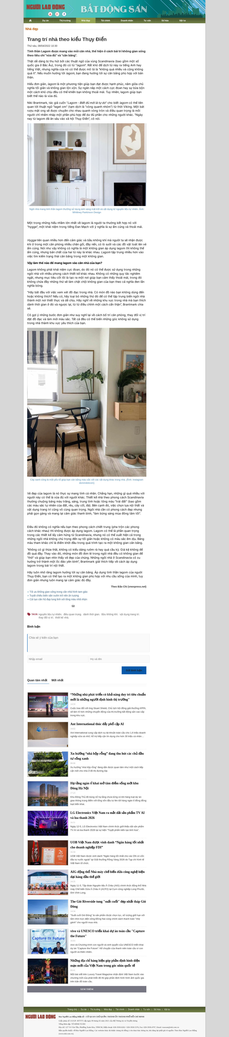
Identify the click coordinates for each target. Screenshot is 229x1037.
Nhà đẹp (85, 20)
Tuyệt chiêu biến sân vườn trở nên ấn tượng (54, 595)
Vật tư (182, 20)
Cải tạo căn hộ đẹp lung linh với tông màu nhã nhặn (58, 599)
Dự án (45, 20)
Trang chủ (72, 1009)
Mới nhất (57, 680)
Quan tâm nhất (37, 680)
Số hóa (165, 20)
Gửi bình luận (134, 670)
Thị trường (65, 20)
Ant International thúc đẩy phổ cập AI (97, 724)
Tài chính (105, 20)
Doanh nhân (127, 20)
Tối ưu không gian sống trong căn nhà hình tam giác (59, 591)
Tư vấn (147, 20)
